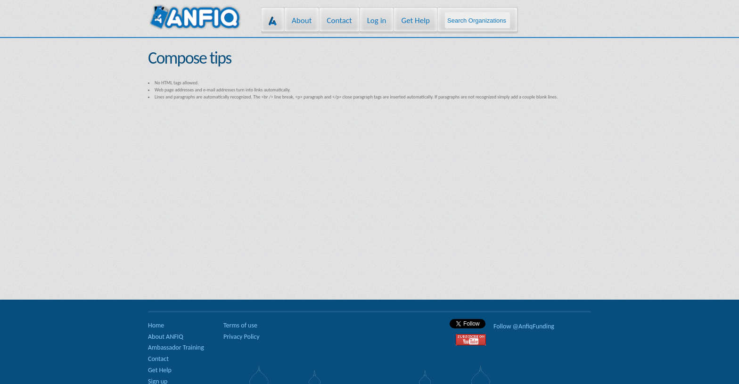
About (302, 20)
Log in (376, 20)
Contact (339, 20)
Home (156, 325)
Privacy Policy (241, 337)
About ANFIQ (165, 337)
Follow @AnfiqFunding (523, 326)
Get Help (415, 20)
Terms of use (240, 325)
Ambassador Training (176, 347)
